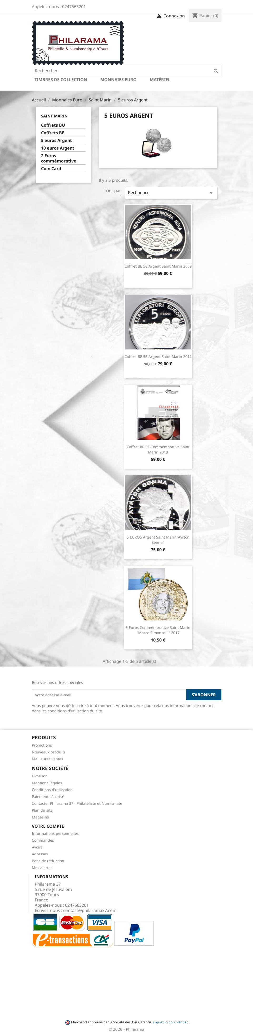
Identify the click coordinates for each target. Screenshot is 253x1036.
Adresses (40, 853)
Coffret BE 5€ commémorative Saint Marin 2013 (158, 449)
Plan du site (42, 810)
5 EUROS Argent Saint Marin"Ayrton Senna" (158, 540)
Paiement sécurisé (48, 796)
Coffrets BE (52, 133)
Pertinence (171, 193)
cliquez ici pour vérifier (170, 1022)
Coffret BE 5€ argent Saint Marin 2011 (158, 356)
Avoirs (37, 847)
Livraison (40, 775)
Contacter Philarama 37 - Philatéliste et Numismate (77, 803)
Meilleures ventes (47, 758)
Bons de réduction (48, 860)
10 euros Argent (57, 148)
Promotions (42, 745)
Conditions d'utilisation (52, 789)
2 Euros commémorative (58, 158)
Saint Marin (54, 116)
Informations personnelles (55, 833)
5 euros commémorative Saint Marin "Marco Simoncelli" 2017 (158, 630)
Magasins (40, 817)
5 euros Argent (56, 140)
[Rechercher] (126, 70)
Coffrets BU (53, 125)
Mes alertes (42, 867)
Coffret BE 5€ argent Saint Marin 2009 (158, 266)
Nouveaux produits (49, 751)
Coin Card (51, 168)
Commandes (43, 840)
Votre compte (48, 826)
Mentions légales (47, 782)
